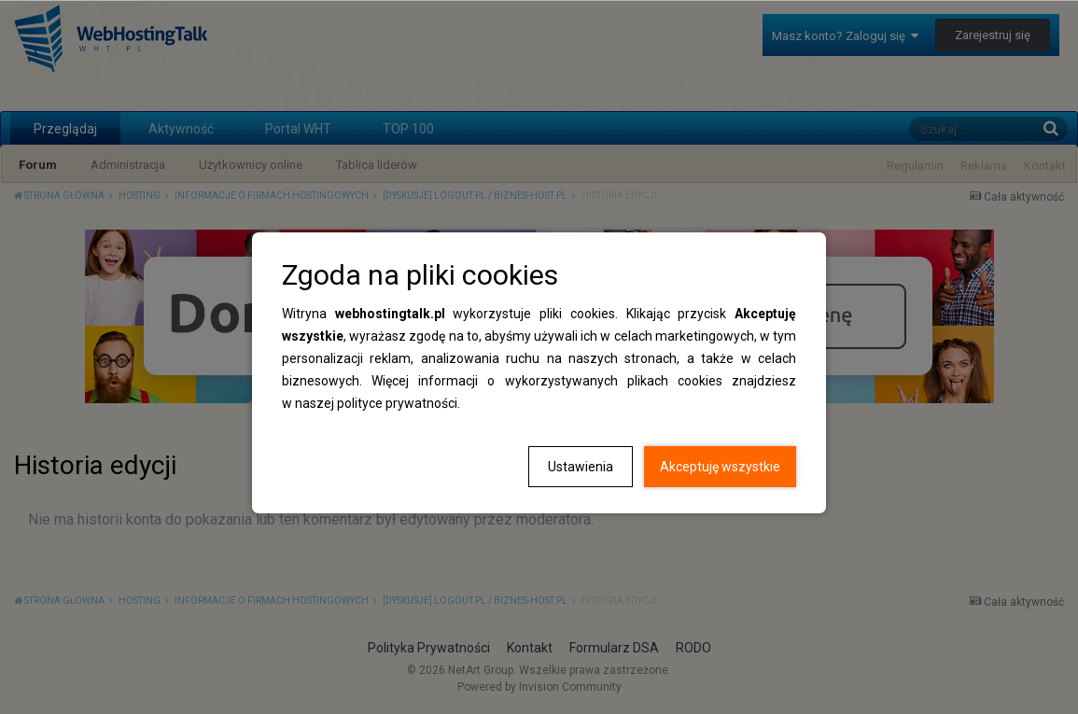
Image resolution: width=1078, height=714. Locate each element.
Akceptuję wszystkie (720, 466)
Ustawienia (580, 466)
